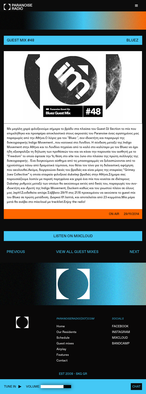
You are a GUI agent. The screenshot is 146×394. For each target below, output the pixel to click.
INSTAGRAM (121, 332)
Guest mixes (65, 343)
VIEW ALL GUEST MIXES (77, 252)
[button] (136, 5)
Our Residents (66, 332)
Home (60, 326)
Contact (61, 360)
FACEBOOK (120, 326)
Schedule (63, 337)
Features (62, 355)
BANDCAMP (120, 343)
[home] (18, 5)
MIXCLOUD (120, 337)
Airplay (61, 349)
